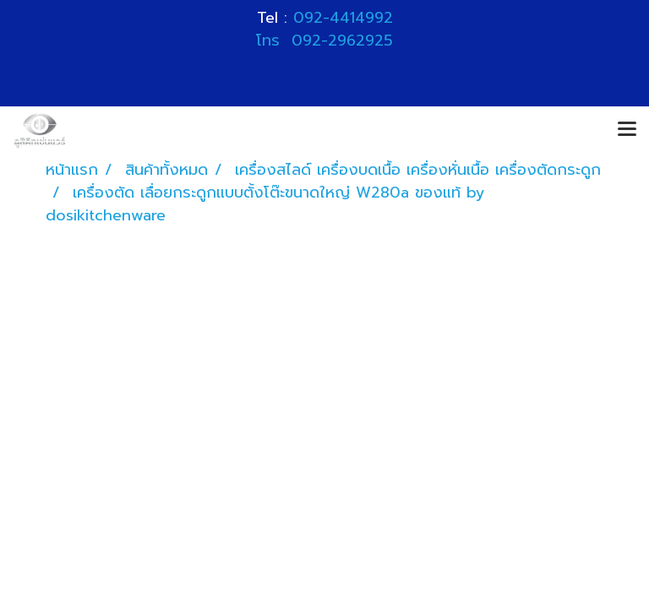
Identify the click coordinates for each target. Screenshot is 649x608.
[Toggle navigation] (627, 130)
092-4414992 (343, 18)
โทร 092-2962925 (324, 40)
